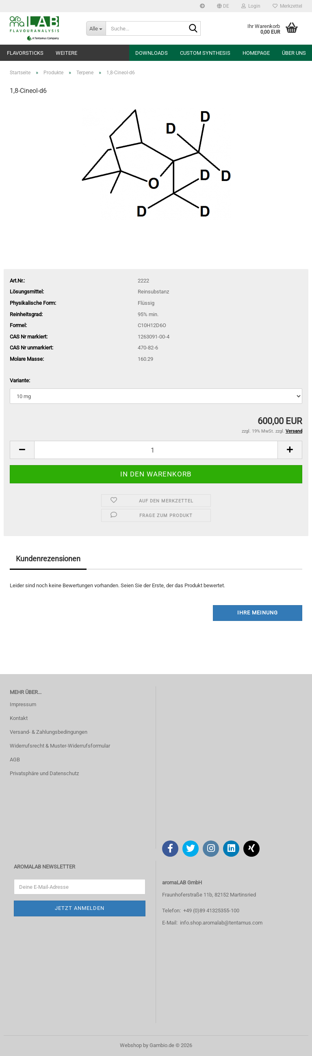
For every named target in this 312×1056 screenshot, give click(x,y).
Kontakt (19, 718)
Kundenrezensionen (48, 558)
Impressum (23, 704)
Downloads (151, 53)
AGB (15, 759)
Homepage (256, 53)
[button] (223, 6)
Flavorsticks (25, 53)
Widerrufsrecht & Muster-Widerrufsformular (60, 746)
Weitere (66, 53)
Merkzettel (287, 6)
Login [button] (250, 6)
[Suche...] (96, 28)
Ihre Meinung (257, 613)
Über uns (294, 53)
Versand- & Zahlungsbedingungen (48, 732)
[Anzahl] (156, 450)
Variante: (20, 380)
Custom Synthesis (205, 53)
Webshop (131, 1045)
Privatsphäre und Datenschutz (44, 773)
